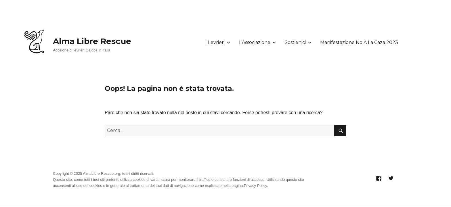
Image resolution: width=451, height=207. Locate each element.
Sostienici (295, 42)
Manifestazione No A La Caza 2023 (359, 42)
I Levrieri (215, 42)
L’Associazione (254, 42)
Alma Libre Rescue (92, 41)
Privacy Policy (255, 185)
